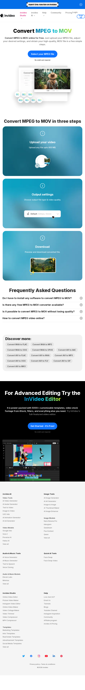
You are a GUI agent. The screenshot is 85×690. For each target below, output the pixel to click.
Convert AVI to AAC (67, 350)
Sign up (81, 16)
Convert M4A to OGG (17, 350)
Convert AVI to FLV (39, 361)
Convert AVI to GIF (62, 361)
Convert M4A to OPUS (42, 350)
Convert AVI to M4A (40, 355)
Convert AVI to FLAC (16, 355)
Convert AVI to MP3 (64, 355)
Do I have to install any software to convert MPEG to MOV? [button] (42, 298)
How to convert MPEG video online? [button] (42, 318)
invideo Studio (9, 593)
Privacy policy (35, 664)
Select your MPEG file (42, 54)
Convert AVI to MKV (16, 366)
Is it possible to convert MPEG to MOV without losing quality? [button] (42, 311)
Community (56, 12)
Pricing (68, 12)
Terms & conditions (48, 664)
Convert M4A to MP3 (42, 344)
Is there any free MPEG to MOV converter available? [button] (42, 304)
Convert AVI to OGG (16, 361)
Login (75, 12)
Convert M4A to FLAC (17, 344)
